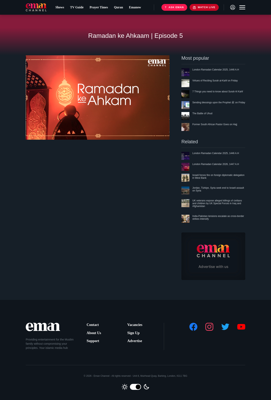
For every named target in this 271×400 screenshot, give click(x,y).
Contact (93, 325)
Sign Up (133, 333)
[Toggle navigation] (241, 8)
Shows (58, 8)
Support (93, 341)
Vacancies (134, 325)
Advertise (134, 341)
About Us (94, 333)
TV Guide (76, 8)
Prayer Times (98, 8)
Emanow (134, 8)
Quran (117, 8)
